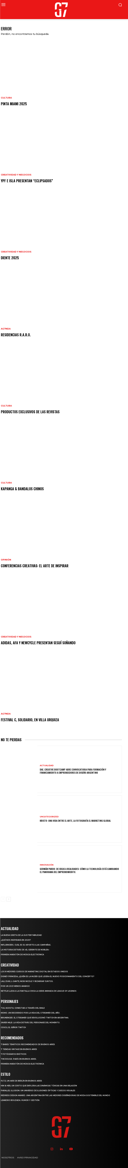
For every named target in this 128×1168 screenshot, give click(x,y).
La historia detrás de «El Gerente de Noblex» (25, 950)
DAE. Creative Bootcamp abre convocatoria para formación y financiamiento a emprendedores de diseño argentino (73, 771)
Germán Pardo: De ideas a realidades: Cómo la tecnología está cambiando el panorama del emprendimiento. (79, 870)
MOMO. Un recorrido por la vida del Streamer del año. (30, 1013)
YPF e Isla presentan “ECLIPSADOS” (27, 180)
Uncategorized (49, 817)
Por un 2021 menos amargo (15, 986)
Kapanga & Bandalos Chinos (22, 488)
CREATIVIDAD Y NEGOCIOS (16, 175)
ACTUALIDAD (46, 766)
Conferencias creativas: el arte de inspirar (34, 565)
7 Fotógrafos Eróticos (13, 1054)
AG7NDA (6, 329)
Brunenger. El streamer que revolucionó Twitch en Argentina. (35, 1018)
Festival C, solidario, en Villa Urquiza (30, 719)
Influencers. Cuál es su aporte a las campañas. (26, 945)
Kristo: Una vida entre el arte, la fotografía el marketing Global (75, 820)
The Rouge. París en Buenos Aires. (19, 1059)
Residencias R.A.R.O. (16, 334)
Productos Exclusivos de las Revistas (30, 411)
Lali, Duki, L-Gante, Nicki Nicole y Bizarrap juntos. (27, 981)
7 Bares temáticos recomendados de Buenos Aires (28, 1044)
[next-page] (8, 899)
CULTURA (6, 98)
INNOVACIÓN (46, 865)
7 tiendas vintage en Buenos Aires (19, 1049)
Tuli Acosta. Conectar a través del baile (23, 1008)
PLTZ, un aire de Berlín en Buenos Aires (21, 1081)
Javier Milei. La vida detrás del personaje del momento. (30, 1022)
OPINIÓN (6, 560)
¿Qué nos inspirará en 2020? (16, 940)
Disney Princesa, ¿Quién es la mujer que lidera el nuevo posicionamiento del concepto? (47, 976)
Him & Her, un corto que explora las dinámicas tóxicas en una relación (39, 1086)
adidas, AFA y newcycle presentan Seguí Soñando (38, 642)
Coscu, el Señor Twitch (13, 1027)
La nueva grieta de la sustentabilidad (21, 935)
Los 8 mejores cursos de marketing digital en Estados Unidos (34, 971)
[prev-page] (3, 899)
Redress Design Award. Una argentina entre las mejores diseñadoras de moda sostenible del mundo (55, 1095)
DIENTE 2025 (10, 257)
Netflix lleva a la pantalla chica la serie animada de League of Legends (38, 991)
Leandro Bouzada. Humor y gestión (20, 1100)
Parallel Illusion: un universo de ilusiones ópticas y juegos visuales (38, 1090)
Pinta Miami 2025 (14, 103)
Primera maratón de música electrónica (22, 954)
